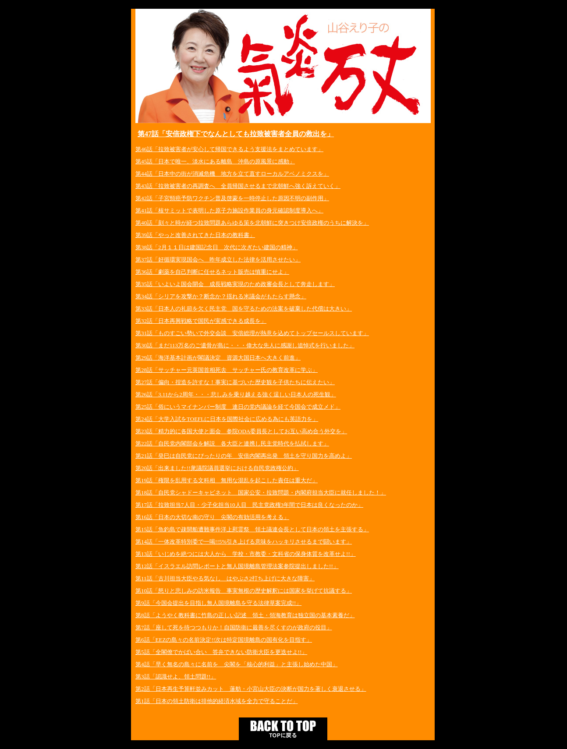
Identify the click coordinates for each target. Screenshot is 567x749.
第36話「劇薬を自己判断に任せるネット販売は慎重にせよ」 (212, 272)
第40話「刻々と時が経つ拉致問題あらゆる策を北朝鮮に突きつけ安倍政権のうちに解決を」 (252, 222)
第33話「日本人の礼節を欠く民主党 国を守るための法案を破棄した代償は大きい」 (243, 308)
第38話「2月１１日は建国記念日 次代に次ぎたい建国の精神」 (216, 247)
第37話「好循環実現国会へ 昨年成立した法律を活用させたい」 (218, 259)
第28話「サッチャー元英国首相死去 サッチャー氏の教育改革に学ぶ (223, 370)
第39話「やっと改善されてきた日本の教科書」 (195, 235)
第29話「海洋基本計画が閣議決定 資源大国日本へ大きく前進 (215, 357)
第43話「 (146, 186)
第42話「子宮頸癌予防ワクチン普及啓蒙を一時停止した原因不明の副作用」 (232, 198)
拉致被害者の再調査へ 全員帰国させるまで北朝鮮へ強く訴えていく (246, 186)
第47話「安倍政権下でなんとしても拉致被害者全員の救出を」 (236, 134)
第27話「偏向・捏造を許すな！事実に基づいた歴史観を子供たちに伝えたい (232, 382)
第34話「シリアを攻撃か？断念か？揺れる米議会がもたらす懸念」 (220, 296)
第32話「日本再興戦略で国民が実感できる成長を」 (200, 321)
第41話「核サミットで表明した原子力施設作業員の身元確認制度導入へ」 (229, 210)
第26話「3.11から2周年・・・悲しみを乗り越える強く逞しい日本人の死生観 (232, 394)
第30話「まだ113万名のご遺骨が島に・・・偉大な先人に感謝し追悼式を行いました (242, 345)
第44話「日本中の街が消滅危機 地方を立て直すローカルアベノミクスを (229, 173)
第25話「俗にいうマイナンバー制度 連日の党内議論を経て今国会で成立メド (235, 406)
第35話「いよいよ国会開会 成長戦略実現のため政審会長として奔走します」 (235, 284)
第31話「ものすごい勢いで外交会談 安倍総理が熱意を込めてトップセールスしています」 (252, 333)
